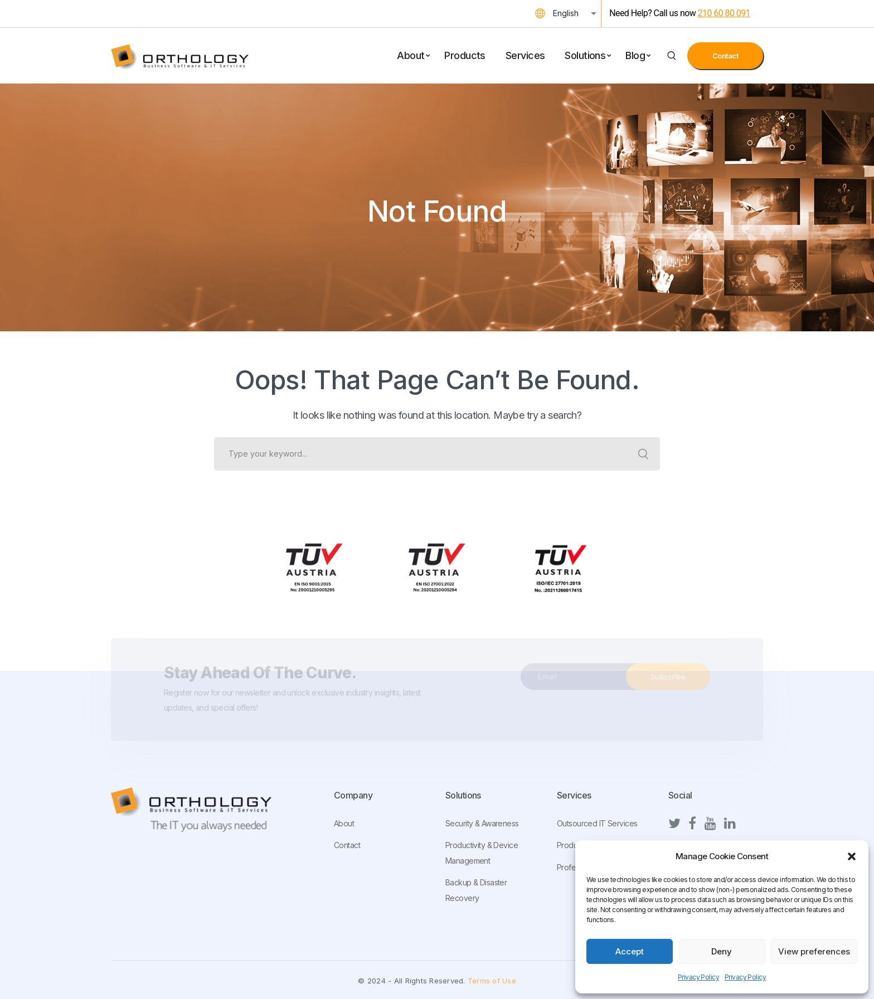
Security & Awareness (482, 823)
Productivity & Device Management (481, 852)
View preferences (814, 951)
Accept (629, 951)
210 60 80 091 (724, 13)
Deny (721, 951)
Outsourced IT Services (597, 823)
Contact (725, 55)
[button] (851, 856)
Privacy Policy (698, 977)
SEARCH (643, 454)
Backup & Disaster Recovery (476, 890)
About (344, 823)
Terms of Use (492, 980)
